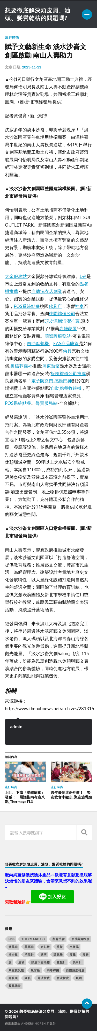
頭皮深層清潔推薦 (62, 321)
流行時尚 (12, 37)
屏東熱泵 (51, 366)
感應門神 (63, 380)
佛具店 (55, 306)
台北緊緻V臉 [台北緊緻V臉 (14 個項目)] (80, 939)
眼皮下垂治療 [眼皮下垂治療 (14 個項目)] (40, 962)
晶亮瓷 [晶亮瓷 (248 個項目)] (29, 946)
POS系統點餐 (27, 306)
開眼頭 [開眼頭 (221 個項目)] (13, 978)
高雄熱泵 (68, 328)
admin (16, 726)
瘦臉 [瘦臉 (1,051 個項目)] (73, 954)
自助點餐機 (38, 343)
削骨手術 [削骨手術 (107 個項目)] (59, 939)
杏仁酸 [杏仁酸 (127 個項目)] (45, 946)
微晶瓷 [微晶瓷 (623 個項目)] (13, 946)
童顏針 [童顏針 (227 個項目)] (61, 962)
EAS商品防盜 (66, 343)
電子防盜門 (42, 380)
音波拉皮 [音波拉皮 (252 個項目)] (63, 978)
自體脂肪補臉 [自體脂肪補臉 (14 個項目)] (75, 970)
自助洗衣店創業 (46, 291)
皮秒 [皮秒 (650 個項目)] (21, 962)
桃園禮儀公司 (62, 313)
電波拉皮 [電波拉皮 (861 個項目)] (44, 978)
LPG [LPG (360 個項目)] (12, 939)
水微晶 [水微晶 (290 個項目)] (74, 946)
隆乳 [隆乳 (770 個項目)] (28, 978)
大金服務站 (16, 276)
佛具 (67, 351)
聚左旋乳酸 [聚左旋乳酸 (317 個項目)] (16, 970)
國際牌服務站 (57, 336)
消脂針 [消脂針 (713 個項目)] (29, 954)
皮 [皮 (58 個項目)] (10, 962)
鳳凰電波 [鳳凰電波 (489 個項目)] (15, 985)
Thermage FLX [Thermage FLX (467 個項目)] (33, 939)
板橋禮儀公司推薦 (68, 373)
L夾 (83, 276)
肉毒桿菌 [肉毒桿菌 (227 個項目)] (53, 970)
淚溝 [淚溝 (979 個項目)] (44, 954)
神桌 (79, 306)
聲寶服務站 (46, 403)
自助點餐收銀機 (66, 388)
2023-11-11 (31, 67)
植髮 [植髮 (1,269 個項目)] (60, 946)
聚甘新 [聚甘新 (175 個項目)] (35, 970)
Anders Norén (33, 1023)
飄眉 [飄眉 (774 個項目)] (79, 978)
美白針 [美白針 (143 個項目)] (77, 962)
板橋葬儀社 (21, 366)
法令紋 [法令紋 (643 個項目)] (13, 954)
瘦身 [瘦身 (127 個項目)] (86, 954)
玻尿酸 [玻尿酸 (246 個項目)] (58, 954)
